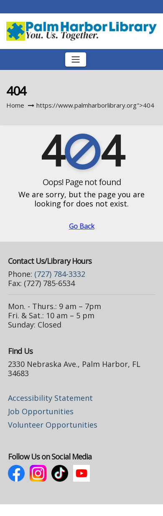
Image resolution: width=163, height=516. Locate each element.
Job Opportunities (41, 411)
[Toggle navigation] (75, 59)
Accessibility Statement (50, 398)
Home (15, 105)
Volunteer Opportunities (52, 425)
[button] (150, 59)
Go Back (81, 226)
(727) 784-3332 (59, 274)
